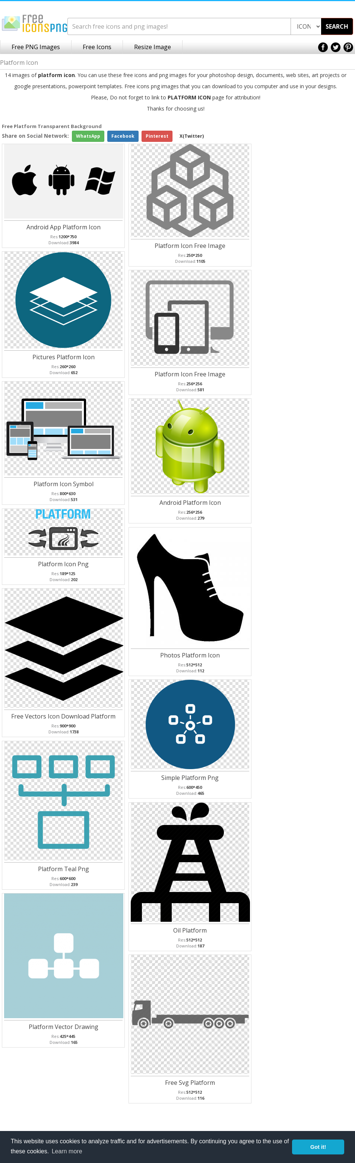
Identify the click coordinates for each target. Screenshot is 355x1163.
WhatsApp (88, 136)
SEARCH (337, 26)
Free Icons (97, 47)
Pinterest (157, 136)
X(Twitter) (192, 136)
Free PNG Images (36, 47)
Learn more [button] (67, 1151)
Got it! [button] (318, 1147)
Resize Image (152, 47)
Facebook (122, 136)
